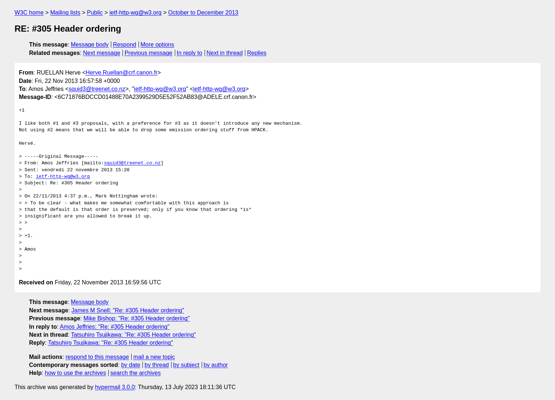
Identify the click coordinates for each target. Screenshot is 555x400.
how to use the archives (75, 373)
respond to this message (97, 357)
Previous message (149, 53)
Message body (90, 44)
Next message (101, 53)
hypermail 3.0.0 (114, 387)
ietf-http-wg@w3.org (135, 12)
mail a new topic (154, 357)
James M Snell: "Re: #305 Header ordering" (128, 310)
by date (130, 365)
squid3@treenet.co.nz (97, 89)
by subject (186, 365)
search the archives (135, 373)
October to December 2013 (203, 12)
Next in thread (224, 53)
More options (157, 44)
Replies (256, 53)
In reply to (189, 53)
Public (95, 12)
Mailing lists (65, 12)
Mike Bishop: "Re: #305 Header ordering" (136, 318)
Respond (124, 44)
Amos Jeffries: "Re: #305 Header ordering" (114, 327)
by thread (157, 365)
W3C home (29, 12)
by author (216, 365)
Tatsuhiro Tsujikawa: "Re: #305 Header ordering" (133, 335)
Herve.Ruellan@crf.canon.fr (122, 72)
